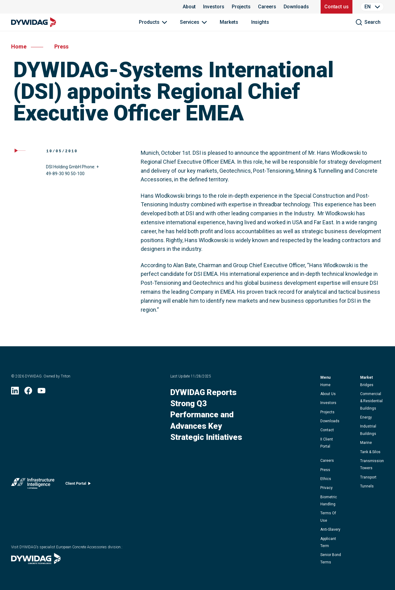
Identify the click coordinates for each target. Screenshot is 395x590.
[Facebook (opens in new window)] (28, 392)
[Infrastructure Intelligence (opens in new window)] (32, 484)
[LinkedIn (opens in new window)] (15, 392)
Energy (366, 417)
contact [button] (327, 430)
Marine (366, 442)
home (19, 46)
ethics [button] (325, 479)
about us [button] (328, 394)
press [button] (325, 470)
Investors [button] (328, 403)
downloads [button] (329, 421)
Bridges (366, 385)
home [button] (325, 385)
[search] (368, 22)
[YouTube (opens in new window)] (41, 392)
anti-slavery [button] (330, 529)
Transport (368, 477)
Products (149, 22)
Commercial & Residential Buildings (371, 401)
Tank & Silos (370, 452)
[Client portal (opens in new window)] (78, 485)
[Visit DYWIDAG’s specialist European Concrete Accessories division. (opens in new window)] (35, 562)
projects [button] (327, 412)
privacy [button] (326, 488)
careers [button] (327, 460)
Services (189, 22)
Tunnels (367, 486)
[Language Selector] (372, 6)
